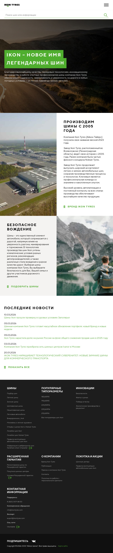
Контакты (45, 474)
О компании (51, 456)
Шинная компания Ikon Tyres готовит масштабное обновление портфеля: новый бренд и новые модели (55, 328)
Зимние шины (12, 402)
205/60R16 (45, 409)
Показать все (19, 367)
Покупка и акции (89, 456)
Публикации (46, 466)
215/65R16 (45, 413)
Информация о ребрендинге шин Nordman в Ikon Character (20, 447)
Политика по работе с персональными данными (51, 479)
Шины (11, 388)
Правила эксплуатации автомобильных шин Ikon (17, 440)
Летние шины (12, 398)
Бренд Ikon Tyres (81, 206)
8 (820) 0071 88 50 (14, 502)
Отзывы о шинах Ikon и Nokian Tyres (21, 427)
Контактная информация (17, 491)
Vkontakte (11, 527)
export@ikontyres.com (16, 518)
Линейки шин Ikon (14, 431)
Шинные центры (82, 462)
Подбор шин (12, 393)
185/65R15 (45, 397)
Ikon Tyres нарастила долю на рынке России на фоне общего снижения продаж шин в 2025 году (56, 338)
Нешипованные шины (16, 410)
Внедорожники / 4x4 (15, 418)
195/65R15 (45, 401)
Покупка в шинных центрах (18, 471)
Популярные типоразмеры (52, 390)
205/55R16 (45, 405)
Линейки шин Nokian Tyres (18, 435)
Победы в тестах (82, 402)
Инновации (85, 388)
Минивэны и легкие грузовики (19, 423)
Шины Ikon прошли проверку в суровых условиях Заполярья (37, 317)
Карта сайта (63, 546)
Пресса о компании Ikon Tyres (53, 470)
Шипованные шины (15, 406)
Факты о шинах (82, 398)
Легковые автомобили (16, 414)
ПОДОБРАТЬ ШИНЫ (24, 286)
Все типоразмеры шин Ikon (52, 417)
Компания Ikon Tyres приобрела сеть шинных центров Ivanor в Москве (42, 346)
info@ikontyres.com (15, 510)
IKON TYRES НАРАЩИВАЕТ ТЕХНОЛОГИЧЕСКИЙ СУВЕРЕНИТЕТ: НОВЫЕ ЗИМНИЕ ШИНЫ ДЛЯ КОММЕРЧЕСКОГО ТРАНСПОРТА (56, 357)
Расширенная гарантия (18, 458)
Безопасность (81, 393)
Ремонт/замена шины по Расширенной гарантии (17, 466)
